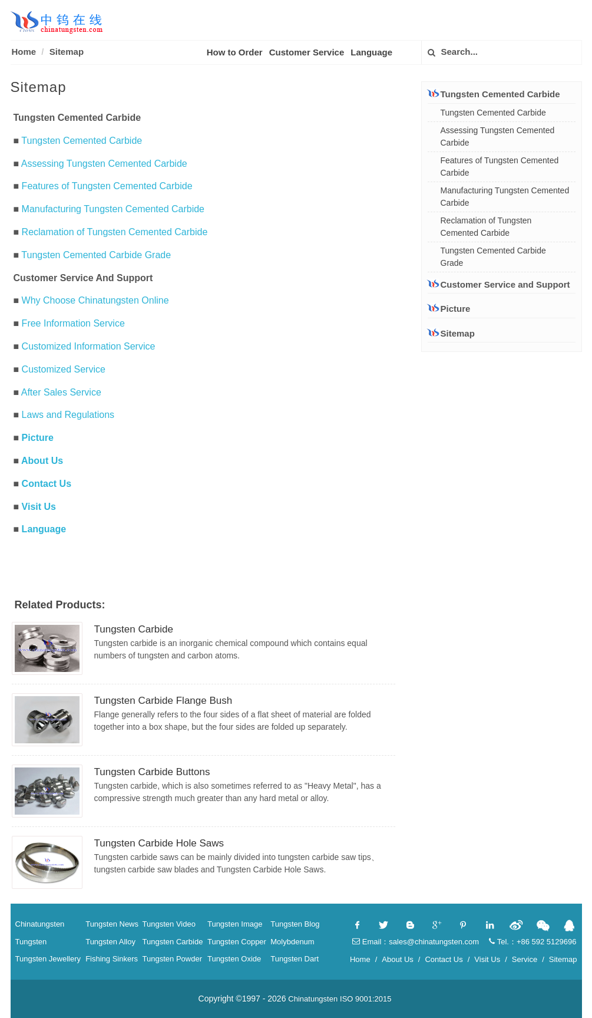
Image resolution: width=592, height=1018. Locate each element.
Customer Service (307, 52)
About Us (42, 461)
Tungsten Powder (172, 958)
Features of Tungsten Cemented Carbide (107, 186)
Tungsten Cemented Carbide (81, 141)
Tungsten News (111, 924)
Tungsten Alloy (110, 941)
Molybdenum (292, 941)
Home (24, 52)
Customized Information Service (89, 346)
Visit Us (39, 507)
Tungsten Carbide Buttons (152, 771)
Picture (38, 438)
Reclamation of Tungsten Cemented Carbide (115, 232)
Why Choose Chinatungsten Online (95, 300)
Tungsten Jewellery (48, 958)
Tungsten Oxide (234, 958)
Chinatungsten (40, 924)
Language (371, 52)
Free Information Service (73, 323)
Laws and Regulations (68, 415)
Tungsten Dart (294, 958)
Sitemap (66, 52)
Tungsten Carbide (134, 629)
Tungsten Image (234, 924)
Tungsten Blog (294, 924)
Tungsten (31, 941)
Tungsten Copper (236, 941)
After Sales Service (61, 392)
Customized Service (63, 369)
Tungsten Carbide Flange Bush (163, 700)
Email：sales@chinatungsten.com (415, 941)
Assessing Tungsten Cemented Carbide (104, 164)
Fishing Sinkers (111, 958)
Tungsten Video (169, 924)
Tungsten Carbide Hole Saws (159, 843)
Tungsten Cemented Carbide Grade (96, 255)
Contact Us (46, 484)
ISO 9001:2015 (365, 998)
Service (524, 959)
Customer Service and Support (499, 284)
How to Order (235, 52)
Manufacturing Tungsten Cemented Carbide (113, 209)
